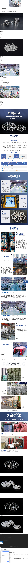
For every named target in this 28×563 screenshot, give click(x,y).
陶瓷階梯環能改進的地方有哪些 (3, 535)
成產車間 (3, 8)
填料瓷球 (8, 11)
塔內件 (4, 11)
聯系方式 (9, 540)
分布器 (15, 11)
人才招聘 (1, 104)
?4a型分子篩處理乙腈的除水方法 (22, 535)
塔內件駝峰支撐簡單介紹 (9, 535)
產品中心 (1, 550)
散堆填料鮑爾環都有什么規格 (15, 535)
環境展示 (1, 101)
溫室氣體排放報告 (2, 78)
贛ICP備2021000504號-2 (15, 546)
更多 (11, 537)
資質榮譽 (7, 540)
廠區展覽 (5, 8)
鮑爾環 (10, 11)
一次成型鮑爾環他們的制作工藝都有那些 (4, 82)
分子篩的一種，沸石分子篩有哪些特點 (4, 81)
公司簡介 (1, 8)
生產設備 (1, 100)
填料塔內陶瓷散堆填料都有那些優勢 (4, 83)
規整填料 (3, 11)
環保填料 (6, 11)
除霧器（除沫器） (13, 11)
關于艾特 (1, 548)
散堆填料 (1, 11)
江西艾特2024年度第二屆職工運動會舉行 (4, 77)
